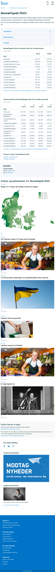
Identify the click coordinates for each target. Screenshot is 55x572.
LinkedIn (5, 564)
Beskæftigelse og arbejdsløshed (18, 8)
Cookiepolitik (6, 550)
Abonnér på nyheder (8, 559)
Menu (52, 3)
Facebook (5, 561)
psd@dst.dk (9, 172)
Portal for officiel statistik (10, 541)
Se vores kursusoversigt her (11, 505)
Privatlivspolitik (7, 548)
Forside (3, 8)
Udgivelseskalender (8, 538)
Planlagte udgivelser (9, 159)
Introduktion (7, 31)
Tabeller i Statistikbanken (10, 157)
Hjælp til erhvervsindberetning (11, 525)
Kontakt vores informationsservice (10, 429)
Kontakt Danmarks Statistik (10, 523)
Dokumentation (8, 37)
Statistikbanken (7, 534)
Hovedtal (6, 43)
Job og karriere (7, 536)
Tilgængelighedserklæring (10, 552)
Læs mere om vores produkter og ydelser (12, 435)
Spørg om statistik (8, 527)
